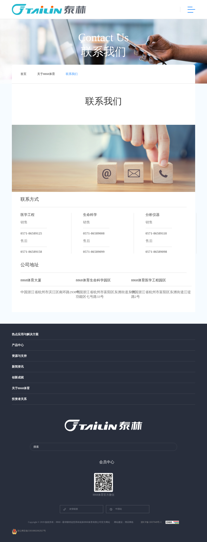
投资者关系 (19, 399)
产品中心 (18, 345)
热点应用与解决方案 (25, 334)
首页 (23, 74)
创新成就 (18, 377)
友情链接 (70, 509)
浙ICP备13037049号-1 (151, 522)
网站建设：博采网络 (123, 522)
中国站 (115, 509)
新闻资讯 (18, 366)
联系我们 (72, 74)
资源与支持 (19, 355)
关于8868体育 (46, 74)
